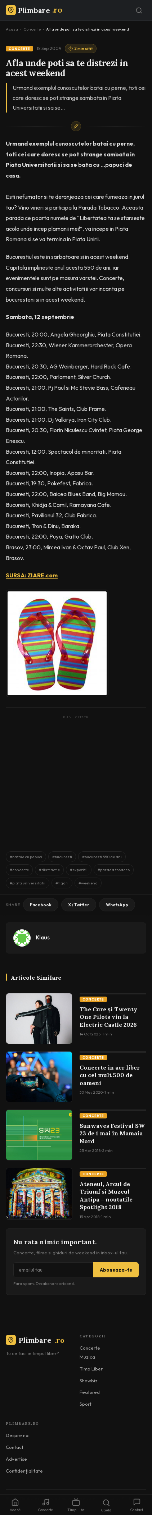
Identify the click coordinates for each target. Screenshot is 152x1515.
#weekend (88, 882)
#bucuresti (62, 856)
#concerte (19, 869)
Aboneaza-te (116, 1270)
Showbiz (89, 1380)
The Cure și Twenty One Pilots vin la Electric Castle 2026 (108, 1017)
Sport (85, 1404)
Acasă (15, 1505)
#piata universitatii (27, 882)
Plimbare (35, 1340)
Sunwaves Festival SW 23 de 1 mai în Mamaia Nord (112, 1133)
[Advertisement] (76, 780)
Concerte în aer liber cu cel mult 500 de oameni (110, 1075)
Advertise (16, 1459)
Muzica (87, 1357)
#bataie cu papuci (26, 856)
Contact (14, 1447)
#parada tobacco (114, 869)
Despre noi (18, 1435)
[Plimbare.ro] (34, 10)
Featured (90, 1392)
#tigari (61, 882)
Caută (106, 1505)
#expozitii (79, 869)
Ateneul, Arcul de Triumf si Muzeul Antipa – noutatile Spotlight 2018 (106, 1195)
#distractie (49, 869)
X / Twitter (78, 904)
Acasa (12, 29)
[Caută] (139, 10)
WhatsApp (117, 904)
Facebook (41, 904)
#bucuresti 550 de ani (102, 856)
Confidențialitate (24, 1471)
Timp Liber (91, 1369)
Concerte (32, 29)
